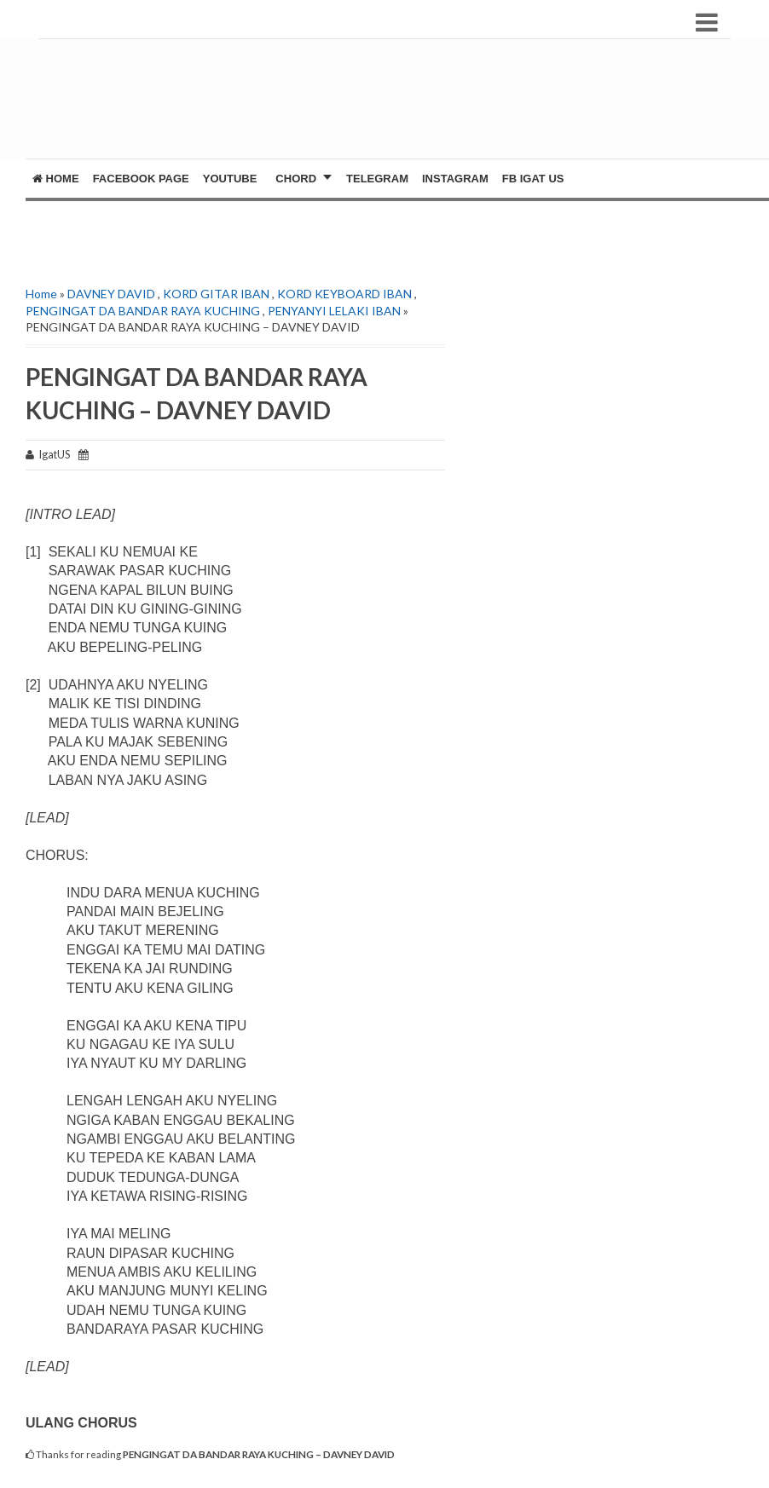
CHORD (295, 178)
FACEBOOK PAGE (141, 178)
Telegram (377, 178)
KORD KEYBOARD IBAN (344, 293)
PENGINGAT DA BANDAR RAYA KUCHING (143, 310)
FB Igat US (533, 178)
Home (55, 178)
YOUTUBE (230, 178)
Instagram (455, 178)
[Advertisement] (388, 107)
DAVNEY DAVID (111, 293)
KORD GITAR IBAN (216, 293)
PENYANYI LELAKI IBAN (334, 310)
